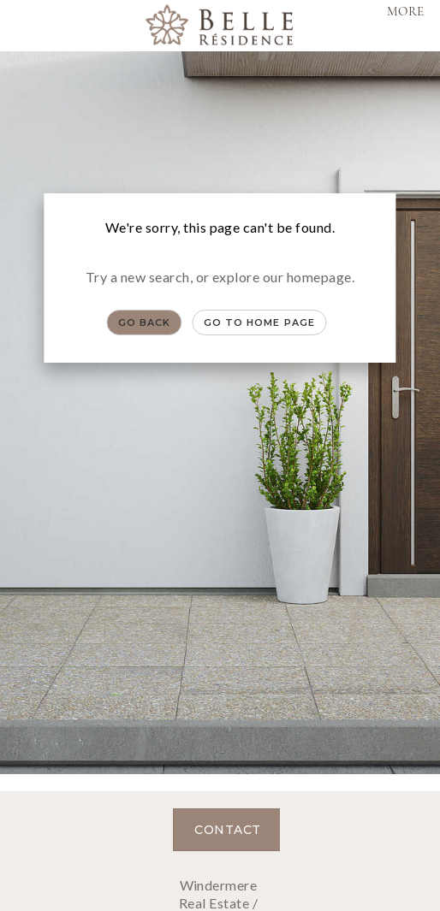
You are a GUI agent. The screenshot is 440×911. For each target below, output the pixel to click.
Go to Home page (260, 322)
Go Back (144, 322)
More (406, 12)
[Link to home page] (220, 25)
